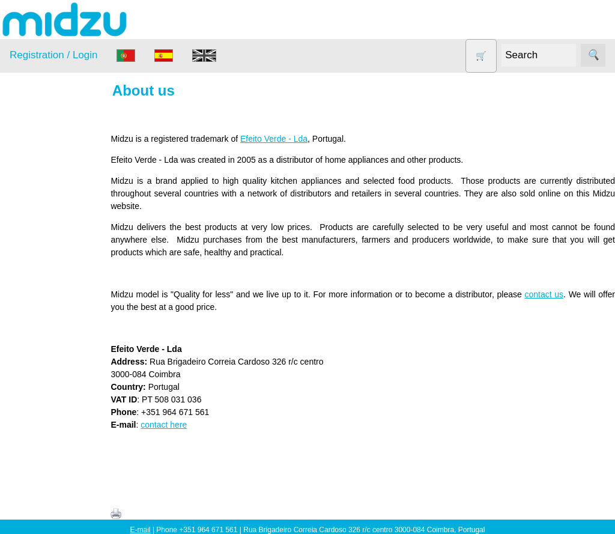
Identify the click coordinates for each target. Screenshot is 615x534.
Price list (54, 464)
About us (54, 426)
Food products (53, 248)
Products (26, 149)
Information (31, 393)
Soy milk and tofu (58, 317)
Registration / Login (53, 55)
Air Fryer (41, 179)
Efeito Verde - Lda (283, 139)
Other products (53, 271)
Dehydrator (46, 201)
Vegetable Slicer (56, 340)
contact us (545, 294)
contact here (173, 424)
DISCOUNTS (50, 225)
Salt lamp (43, 294)
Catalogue (57, 482)
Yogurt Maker (50, 364)
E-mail (140, 530)
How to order (62, 445)
